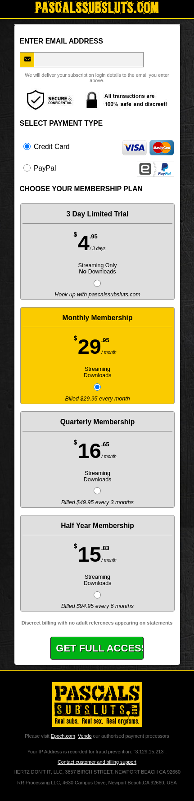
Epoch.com (63, 736)
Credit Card (98, 146)
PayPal (98, 168)
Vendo (85, 736)
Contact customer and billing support (97, 762)
